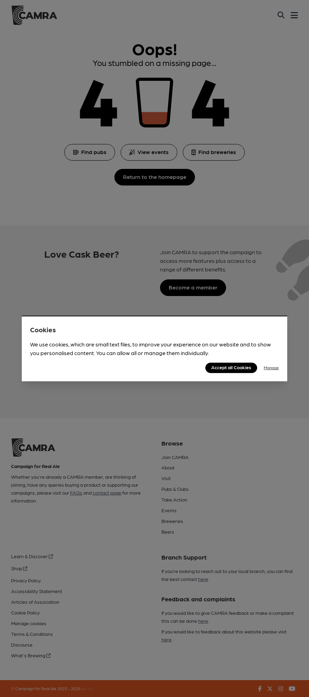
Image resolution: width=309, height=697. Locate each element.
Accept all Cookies (231, 367)
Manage (271, 367)
